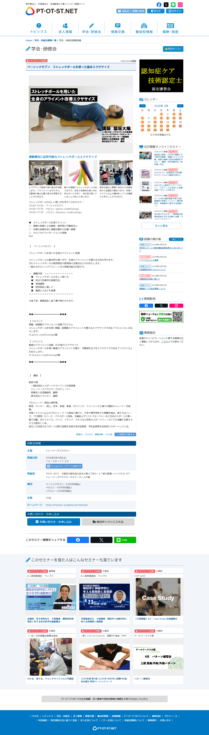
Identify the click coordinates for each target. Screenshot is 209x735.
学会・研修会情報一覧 (45, 40)
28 (155, 130)
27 (148, 130)
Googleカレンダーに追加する (66, 466)
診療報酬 (116, 716)
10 (174, 118)
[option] (161, 75)
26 (142, 130)
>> (180, 105)
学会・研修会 (92, 28)
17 (174, 122)
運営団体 (156, 716)
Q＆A (126, 11)
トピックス (39, 28)
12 (142, 122)
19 (142, 126)
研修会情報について (134, 720)
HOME (35, 716)
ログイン (174, 11)
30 (167, 130)
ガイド (156, 11)
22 (161, 126)
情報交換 (118, 28)
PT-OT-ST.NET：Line (173, 4)
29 (161, 130)
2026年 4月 (161, 105)
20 (148, 126)
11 (180, 118)
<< (142, 105)
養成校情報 (144, 28)
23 (167, 126)
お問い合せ (138, 11)
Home (29, 40)
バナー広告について (111, 720)
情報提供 (152, 720)
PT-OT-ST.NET (52, 11)
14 (155, 122)
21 (155, 126)
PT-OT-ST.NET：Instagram (180, 4)
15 (161, 122)
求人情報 (65, 28)
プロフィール (170, 716)
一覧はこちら (176, 239)
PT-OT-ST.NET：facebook (159, 4)
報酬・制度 (170, 28)
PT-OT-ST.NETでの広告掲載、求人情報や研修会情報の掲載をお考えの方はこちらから (104, 699)
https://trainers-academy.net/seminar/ (67, 505)
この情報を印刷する (125, 434)
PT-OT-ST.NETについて (136, 716)
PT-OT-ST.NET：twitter (166, 4)
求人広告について (89, 720)
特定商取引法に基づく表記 (63, 720)
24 (174, 126)
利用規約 (42, 720)
